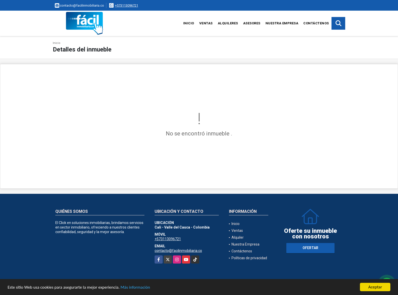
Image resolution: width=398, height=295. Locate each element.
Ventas (206, 23)
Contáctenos (316, 23)
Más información (135, 287)
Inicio (188, 23)
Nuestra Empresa (282, 23)
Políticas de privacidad (249, 258)
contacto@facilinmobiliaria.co (178, 251)
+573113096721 (126, 5)
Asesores (251, 23)
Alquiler (237, 237)
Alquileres (228, 23)
